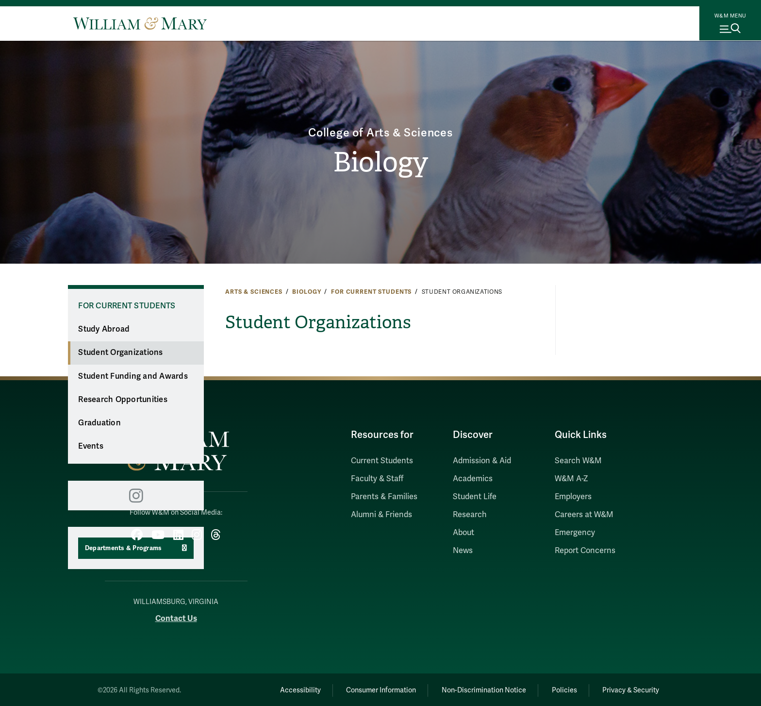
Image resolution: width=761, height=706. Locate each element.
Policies (560, 689)
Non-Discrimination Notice (476, 689)
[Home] (140, 23)
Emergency (575, 533)
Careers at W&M (584, 515)
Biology (381, 162)
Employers (573, 497)
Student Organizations (120, 352)
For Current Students (371, 292)
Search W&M (578, 461)
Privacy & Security (629, 689)
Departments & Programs (123, 548)
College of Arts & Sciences (380, 132)
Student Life (474, 497)
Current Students (382, 461)
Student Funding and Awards (133, 376)
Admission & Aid (482, 461)
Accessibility (287, 689)
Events (90, 446)
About (463, 533)
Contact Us (176, 617)
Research (470, 515)
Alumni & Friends (381, 515)
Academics (473, 479)
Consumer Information (371, 689)
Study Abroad (104, 329)
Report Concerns (585, 550)
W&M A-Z (571, 479)
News (463, 550)
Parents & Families (384, 497)
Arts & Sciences (253, 292)
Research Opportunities (122, 399)
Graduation (99, 423)
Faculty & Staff (377, 479)
